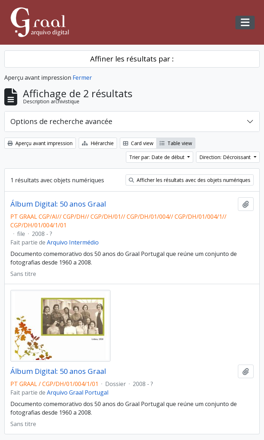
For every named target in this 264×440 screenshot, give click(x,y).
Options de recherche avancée (61, 121)
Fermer (82, 77)
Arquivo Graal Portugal (77, 392)
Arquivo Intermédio (73, 242)
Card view (138, 143)
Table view (176, 143)
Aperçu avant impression (40, 143)
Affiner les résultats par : (132, 59)
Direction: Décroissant (225, 157)
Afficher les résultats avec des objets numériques (189, 180)
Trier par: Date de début (157, 157)
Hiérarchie (98, 143)
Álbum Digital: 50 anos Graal (58, 204)
